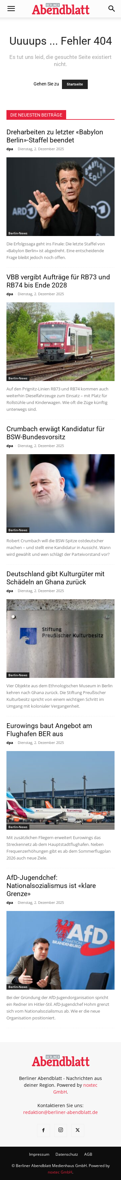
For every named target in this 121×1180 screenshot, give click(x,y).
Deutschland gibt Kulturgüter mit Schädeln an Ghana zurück (55, 578)
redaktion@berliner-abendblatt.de (60, 1112)
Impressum (39, 1154)
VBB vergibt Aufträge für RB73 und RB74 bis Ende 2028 (58, 281)
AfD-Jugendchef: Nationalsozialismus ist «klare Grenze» (51, 886)
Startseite (75, 84)
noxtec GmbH (60, 1172)
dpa (9, 148)
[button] (11, 8)
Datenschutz (66, 1154)
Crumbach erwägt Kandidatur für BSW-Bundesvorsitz (55, 433)
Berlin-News (17, 233)
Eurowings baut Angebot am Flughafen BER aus (49, 730)
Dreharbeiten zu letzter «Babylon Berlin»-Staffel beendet (54, 136)
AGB (88, 1154)
